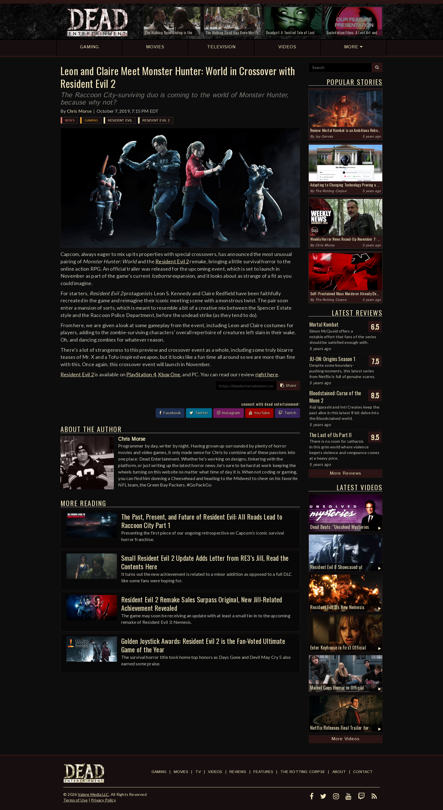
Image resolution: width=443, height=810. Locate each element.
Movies (181, 772)
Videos (215, 772)
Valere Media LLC (93, 794)
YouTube (259, 413)
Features (263, 772)
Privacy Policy (103, 800)
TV (198, 772)
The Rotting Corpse (330, 191)
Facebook (170, 413)
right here (266, 374)
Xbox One (169, 374)
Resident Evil (120, 120)
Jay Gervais (324, 136)
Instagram (228, 413)
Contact (363, 772)
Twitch (287, 413)
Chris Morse (79, 111)
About (339, 772)
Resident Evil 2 (156, 120)
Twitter (199, 413)
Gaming (91, 120)
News (70, 120)
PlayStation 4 (141, 374)
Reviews (237, 772)
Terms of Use (75, 800)
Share (288, 385)
